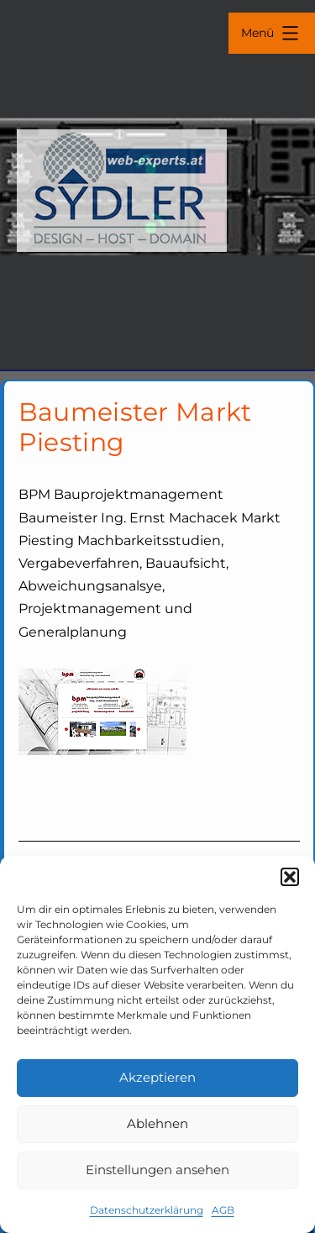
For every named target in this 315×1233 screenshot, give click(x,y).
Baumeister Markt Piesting (135, 427)
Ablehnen (157, 1123)
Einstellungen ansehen (157, 1170)
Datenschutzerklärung (146, 1210)
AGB (223, 1210)
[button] (289, 876)
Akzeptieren (157, 1077)
